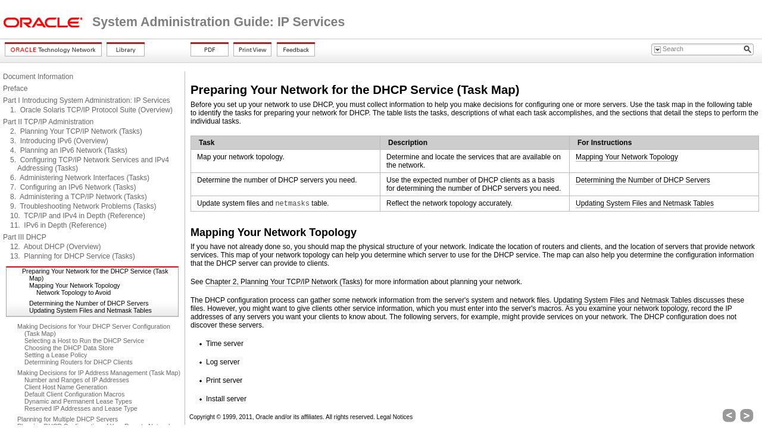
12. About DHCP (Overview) (55, 247)
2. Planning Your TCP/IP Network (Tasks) (76, 131)
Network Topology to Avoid (73, 292)
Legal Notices (395, 417)
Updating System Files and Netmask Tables (90, 310)
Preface (15, 88)
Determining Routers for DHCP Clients (78, 362)
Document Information (38, 77)
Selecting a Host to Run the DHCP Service (84, 340)
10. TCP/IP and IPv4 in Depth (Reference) (77, 216)
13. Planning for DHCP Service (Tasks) (72, 256)
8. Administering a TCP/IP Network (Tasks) (78, 197)
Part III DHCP (24, 237)
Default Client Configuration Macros (74, 394)
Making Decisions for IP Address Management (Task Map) (98, 372)
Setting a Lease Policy (55, 354)
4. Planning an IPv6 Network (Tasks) (68, 150)
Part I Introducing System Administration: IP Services (86, 100)
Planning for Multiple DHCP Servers (67, 419)
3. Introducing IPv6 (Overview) (59, 141)
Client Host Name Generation (65, 387)
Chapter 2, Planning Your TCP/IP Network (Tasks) (284, 282)
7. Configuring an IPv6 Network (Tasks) (73, 187)
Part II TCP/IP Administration (48, 122)
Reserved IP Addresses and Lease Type (81, 408)
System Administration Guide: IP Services (218, 22)
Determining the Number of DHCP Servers (89, 303)
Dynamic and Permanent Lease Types (78, 401)
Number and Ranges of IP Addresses (76, 379)
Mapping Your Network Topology (74, 285)
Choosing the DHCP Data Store (69, 347)
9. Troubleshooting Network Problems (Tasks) (83, 206)
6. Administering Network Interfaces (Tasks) (79, 178)
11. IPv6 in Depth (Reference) (58, 225)
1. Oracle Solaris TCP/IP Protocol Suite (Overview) (91, 110)
